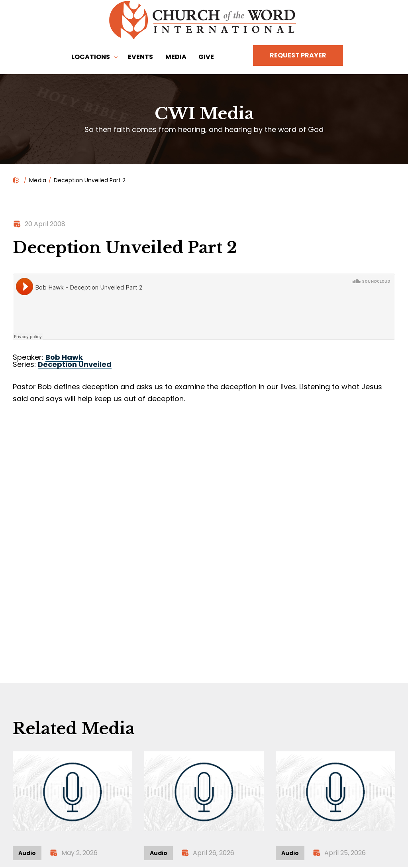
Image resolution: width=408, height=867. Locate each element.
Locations (90, 56)
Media (175, 56)
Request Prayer (298, 55)
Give (206, 56)
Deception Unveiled (75, 364)
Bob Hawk (64, 357)
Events (140, 56)
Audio (27, 853)
